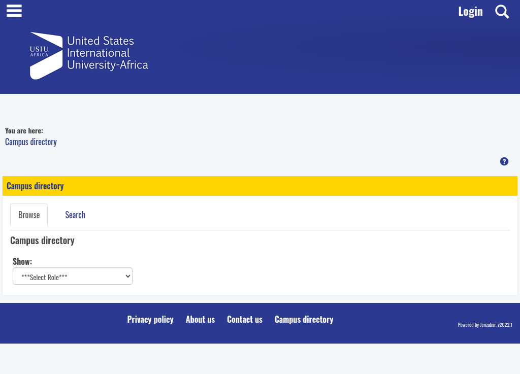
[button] (504, 161)
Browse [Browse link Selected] (29, 215)
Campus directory (31, 141)
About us (200, 319)
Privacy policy (150, 319)
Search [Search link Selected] (75, 215)
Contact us (245, 319)
